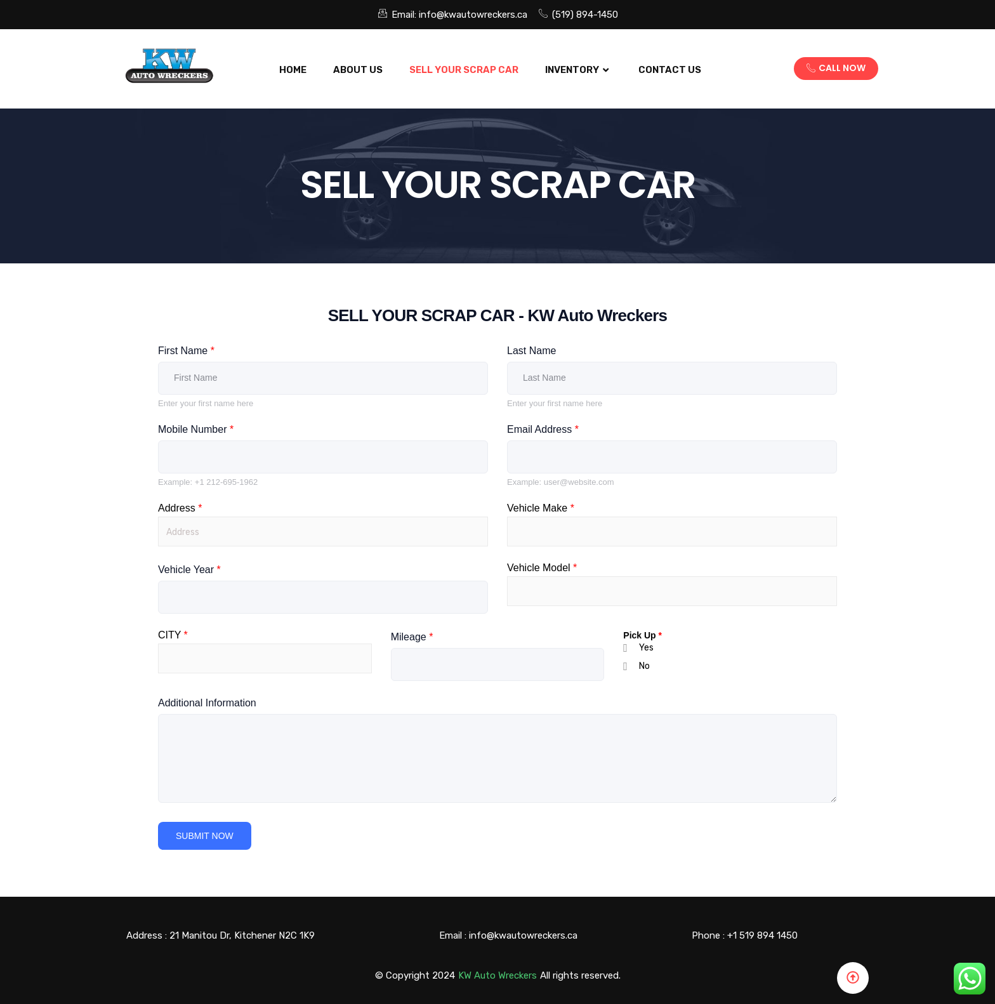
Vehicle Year (189, 569)
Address (180, 508)
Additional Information (207, 702)
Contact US (669, 70)
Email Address (543, 429)
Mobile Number (196, 429)
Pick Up (642, 635)
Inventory (578, 70)
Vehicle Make (540, 508)
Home (292, 70)
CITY (173, 635)
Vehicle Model (542, 568)
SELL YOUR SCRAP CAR (463, 70)
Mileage (412, 636)
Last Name (531, 350)
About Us (358, 70)
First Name (186, 350)
